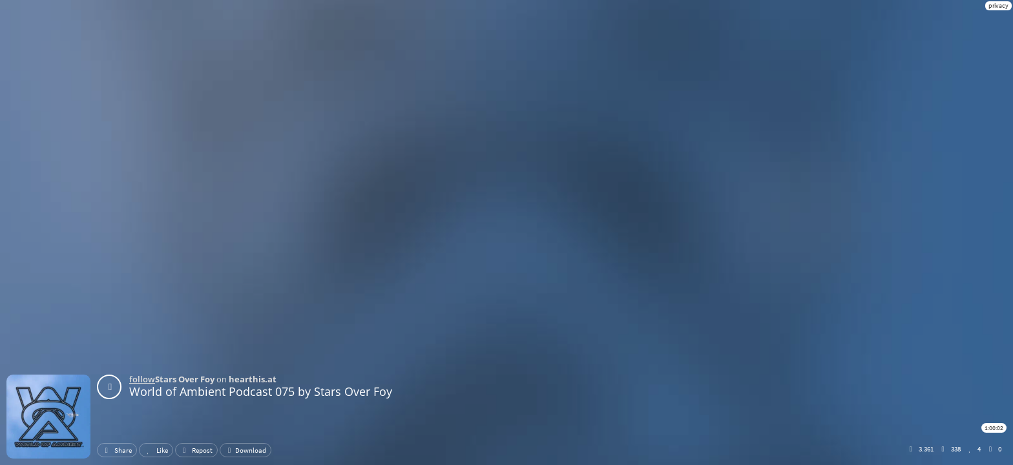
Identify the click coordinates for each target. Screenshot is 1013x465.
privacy (998, 5)
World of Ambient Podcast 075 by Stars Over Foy (260, 391)
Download (245, 450)
